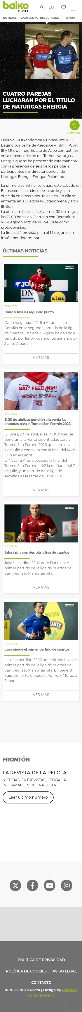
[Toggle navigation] (73, 8)
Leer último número (28, 797)
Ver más (41, 358)
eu (50, 7)
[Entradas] (61, 6)
